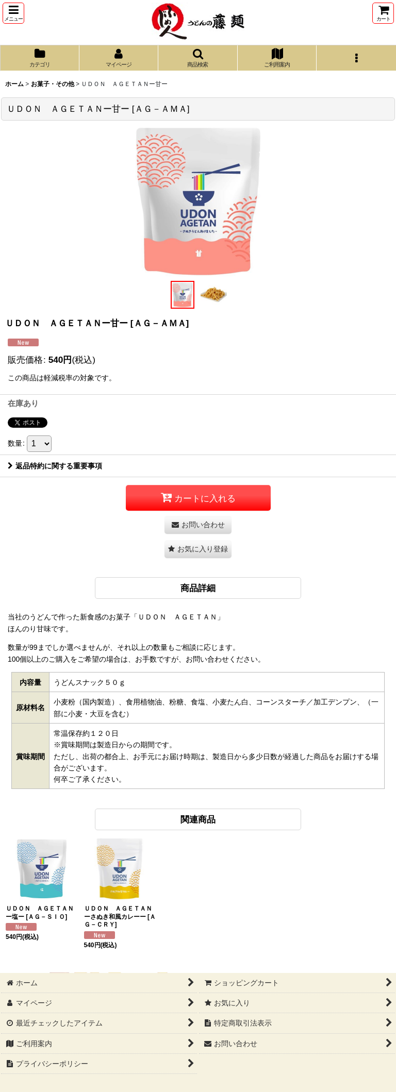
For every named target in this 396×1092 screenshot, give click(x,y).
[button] (13, 13)
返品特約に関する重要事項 (55, 466)
